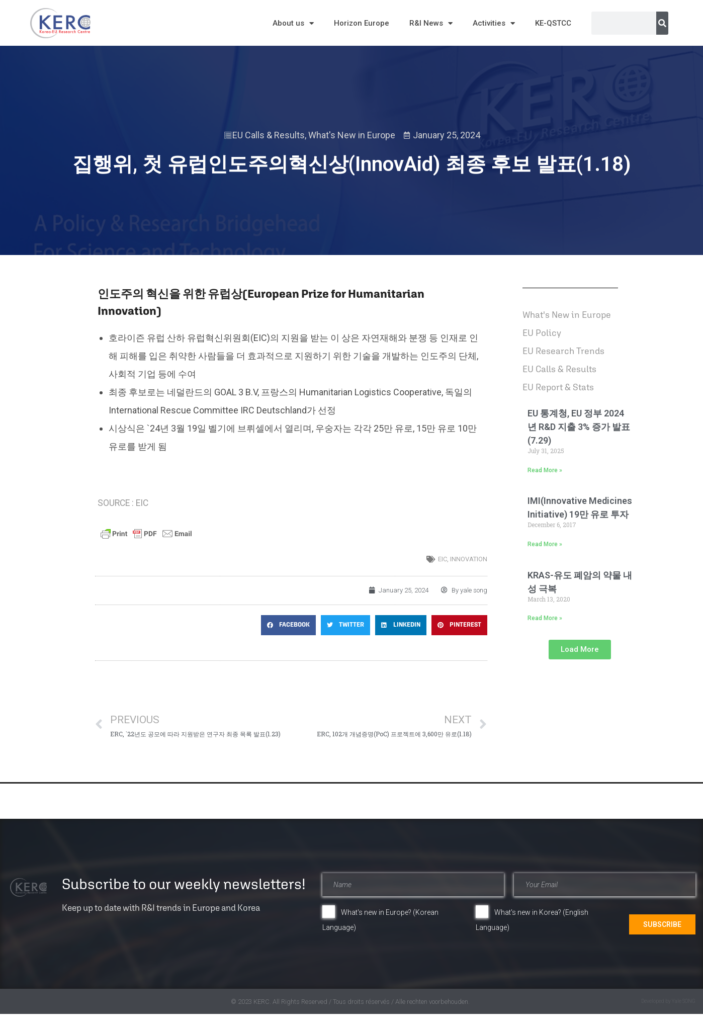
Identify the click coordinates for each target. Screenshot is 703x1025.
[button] (288, 625)
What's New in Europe (351, 135)
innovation (468, 559)
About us (293, 23)
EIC (442, 559)
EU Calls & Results (268, 135)
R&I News (431, 23)
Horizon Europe (361, 23)
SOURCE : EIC (123, 503)
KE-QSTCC (553, 23)
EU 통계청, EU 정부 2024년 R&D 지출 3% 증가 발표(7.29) (579, 427)
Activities (494, 23)
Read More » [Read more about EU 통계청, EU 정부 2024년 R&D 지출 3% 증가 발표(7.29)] (545, 470)
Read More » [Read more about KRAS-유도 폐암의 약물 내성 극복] (545, 618)
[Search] (662, 23)
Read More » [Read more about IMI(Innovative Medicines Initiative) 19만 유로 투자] (545, 544)
